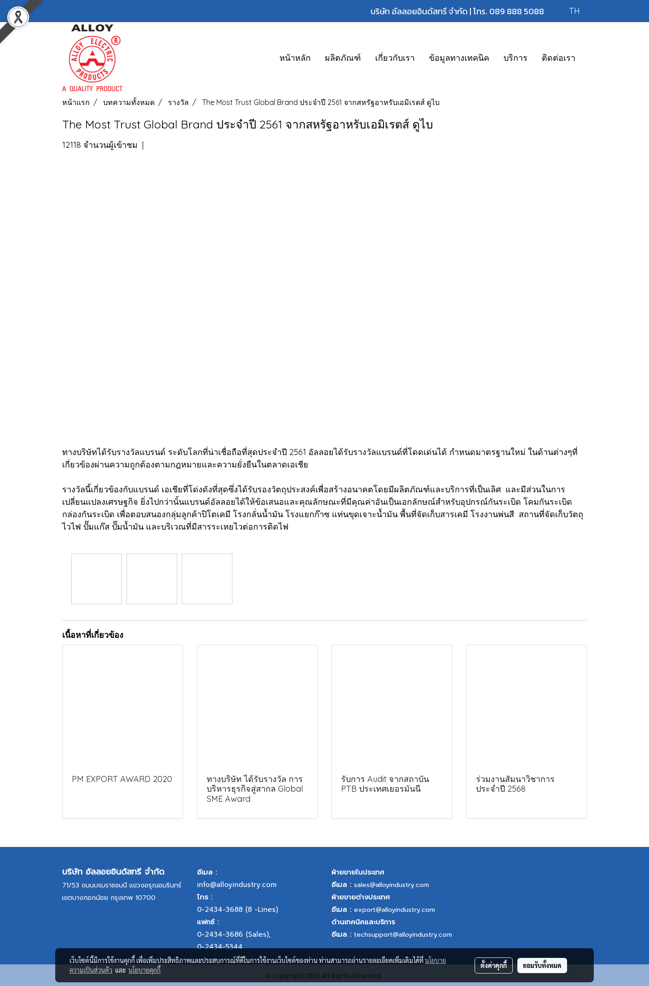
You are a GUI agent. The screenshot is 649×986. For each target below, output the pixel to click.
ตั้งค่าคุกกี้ (494, 965)
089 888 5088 (516, 11)
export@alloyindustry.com (394, 910)
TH (568, 11)
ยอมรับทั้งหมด (542, 965)
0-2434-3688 (220, 909)
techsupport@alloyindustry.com (403, 934)
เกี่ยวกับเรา (395, 58)
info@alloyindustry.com (237, 885)
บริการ (515, 58)
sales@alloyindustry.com (391, 885)
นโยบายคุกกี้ (144, 970)
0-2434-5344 (220, 947)
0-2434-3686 (220, 934)
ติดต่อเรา (558, 58)
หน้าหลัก (295, 58)
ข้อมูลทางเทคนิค (459, 58)
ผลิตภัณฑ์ (343, 58)
